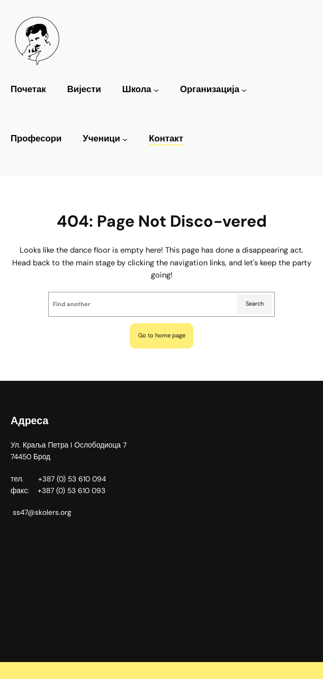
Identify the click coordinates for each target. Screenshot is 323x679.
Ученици (101, 138)
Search (255, 303)
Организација (209, 89)
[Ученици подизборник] (125, 139)
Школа (136, 89)
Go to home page (161, 335)
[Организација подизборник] (244, 90)
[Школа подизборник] (156, 90)
